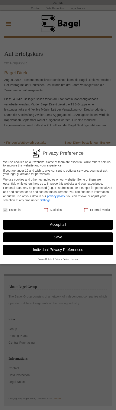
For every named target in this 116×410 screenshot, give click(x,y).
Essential (12, 208)
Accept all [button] (58, 223)
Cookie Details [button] (45, 257)
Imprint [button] (74, 257)
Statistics (53, 208)
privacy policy (56, 194)
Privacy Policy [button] (62, 257)
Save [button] (58, 235)
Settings (45, 198)
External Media (97, 208)
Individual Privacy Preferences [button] (58, 248)
